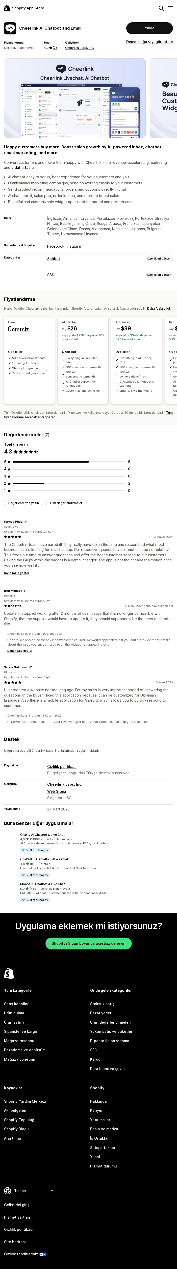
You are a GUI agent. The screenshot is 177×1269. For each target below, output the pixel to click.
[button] (88, 842)
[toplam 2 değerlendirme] (129, 483)
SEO (93, 1050)
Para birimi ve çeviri (107, 1068)
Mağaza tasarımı (19, 1041)
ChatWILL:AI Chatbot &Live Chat (44, 859)
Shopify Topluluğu (20, 1120)
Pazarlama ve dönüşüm (24, 1050)
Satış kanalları (17, 1004)
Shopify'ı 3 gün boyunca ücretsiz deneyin (88, 943)
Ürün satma (14, 1022)
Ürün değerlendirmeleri (110, 1022)
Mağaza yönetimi (19, 1059)
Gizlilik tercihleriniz (21, 1254)
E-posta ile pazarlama (109, 1041)
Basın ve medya (104, 1129)
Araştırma (12, 1138)
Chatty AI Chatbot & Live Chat (42, 835)
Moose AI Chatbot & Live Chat (42, 884)
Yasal (95, 1157)
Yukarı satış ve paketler (111, 1031)
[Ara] (161, 8)
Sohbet (53, 258)
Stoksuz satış (102, 1004)
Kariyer (96, 1110)
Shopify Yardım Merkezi (25, 1101)
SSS (50, 275)
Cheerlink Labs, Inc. (79, 48)
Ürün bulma (14, 1013)
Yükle (150, 28)
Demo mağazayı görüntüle (149, 41)
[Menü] (170, 8)
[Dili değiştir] (33, 1190)
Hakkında (98, 1101)
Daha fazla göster (16, 573)
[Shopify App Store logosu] (24, 8)
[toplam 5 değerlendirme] (129, 462)
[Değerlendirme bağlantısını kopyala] (25, 522)
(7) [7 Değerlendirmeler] (55, 48)
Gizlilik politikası (62, 766)
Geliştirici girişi (17, 1205)
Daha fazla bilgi (158, 308)
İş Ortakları (100, 1138)
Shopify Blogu (16, 1129)
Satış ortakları (102, 1147)
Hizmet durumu (103, 1166)
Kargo (95, 1059)
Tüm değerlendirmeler (65, 503)
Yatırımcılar (100, 1120)
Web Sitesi (56, 791)
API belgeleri (15, 1110)
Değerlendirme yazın (23, 503)
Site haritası (15, 1242)
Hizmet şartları (17, 1217)
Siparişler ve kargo (20, 1031)
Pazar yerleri (101, 1013)
